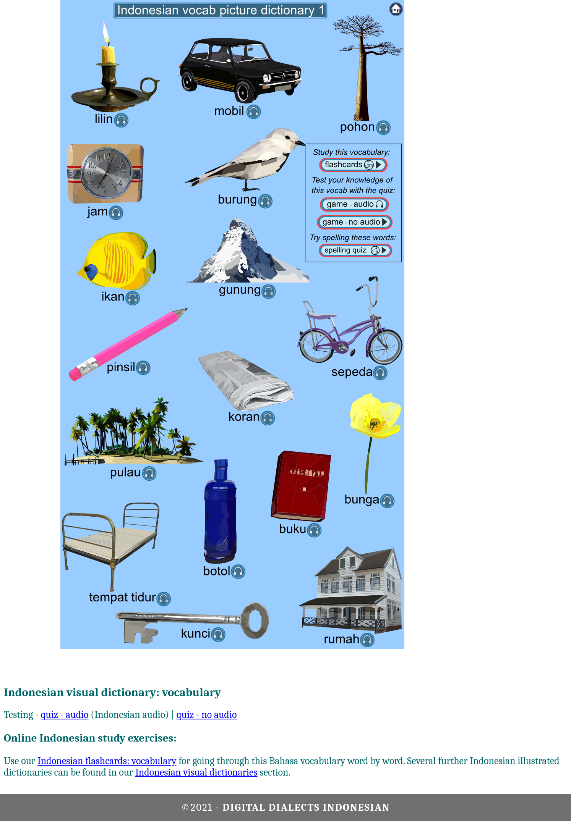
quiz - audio (64, 715)
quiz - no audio (207, 715)
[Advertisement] (540, 114)
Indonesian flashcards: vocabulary (107, 761)
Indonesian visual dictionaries (196, 772)
